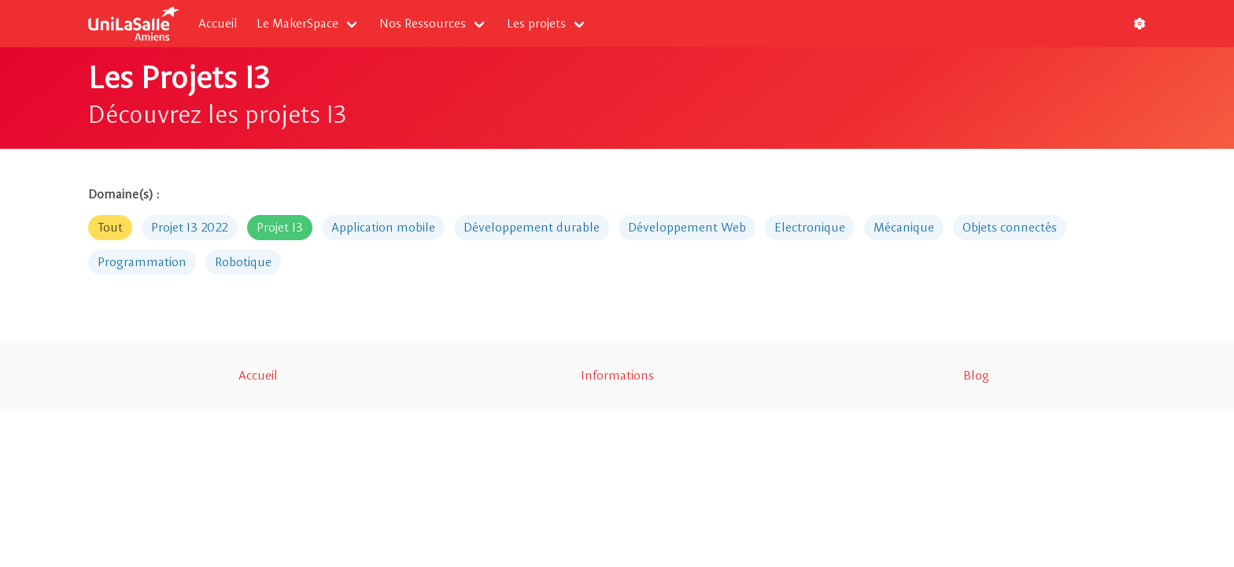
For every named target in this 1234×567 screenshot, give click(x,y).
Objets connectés (1009, 227)
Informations (617, 375)
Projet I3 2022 (189, 227)
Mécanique (904, 227)
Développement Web (687, 227)
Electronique (809, 227)
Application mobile (383, 227)
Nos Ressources (422, 23)
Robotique (243, 261)
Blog (976, 375)
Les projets (536, 23)
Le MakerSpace (297, 23)
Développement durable (532, 227)
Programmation (142, 261)
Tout (110, 227)
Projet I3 (280, 227)
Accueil (218, 23)
